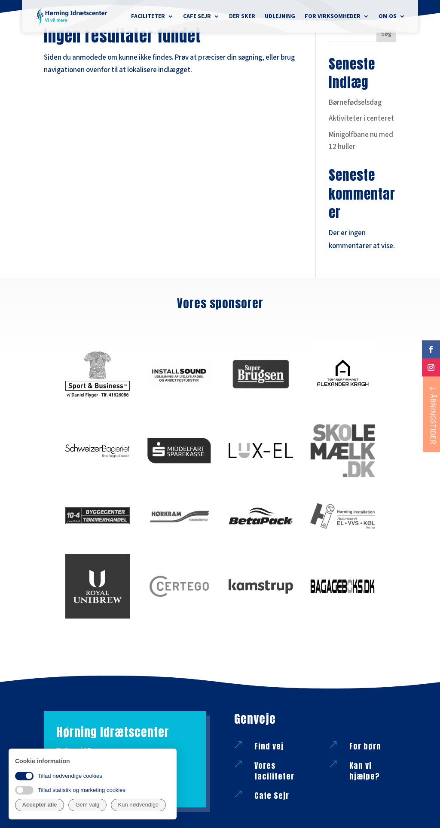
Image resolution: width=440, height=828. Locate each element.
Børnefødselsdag (355, 102)
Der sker (242, 16)
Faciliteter (148, 16)
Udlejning (280, 16)
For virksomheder (333, 16)
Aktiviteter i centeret (361, 118)
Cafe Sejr (197, 16)
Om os (388, 16)
